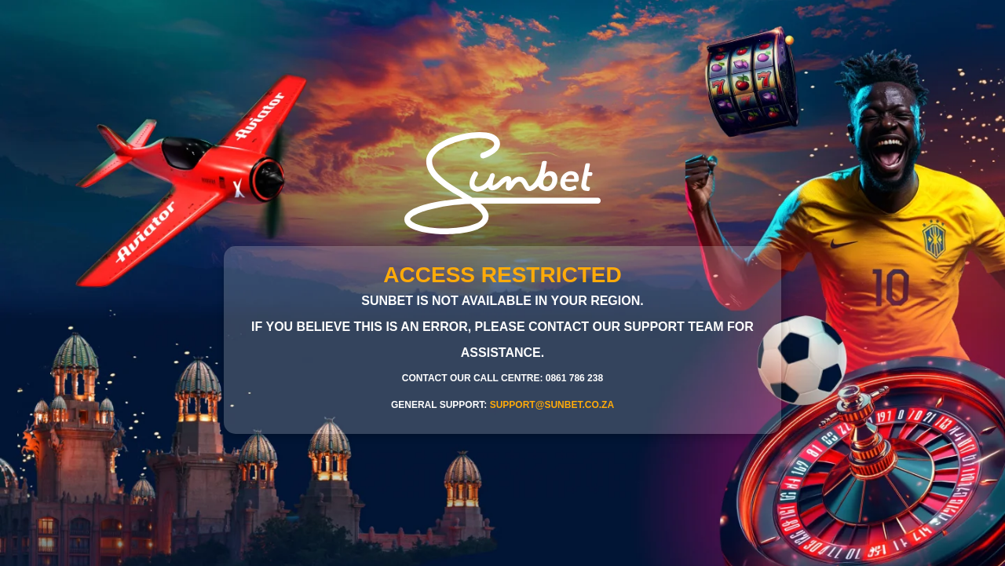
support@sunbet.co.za (552, 404)
